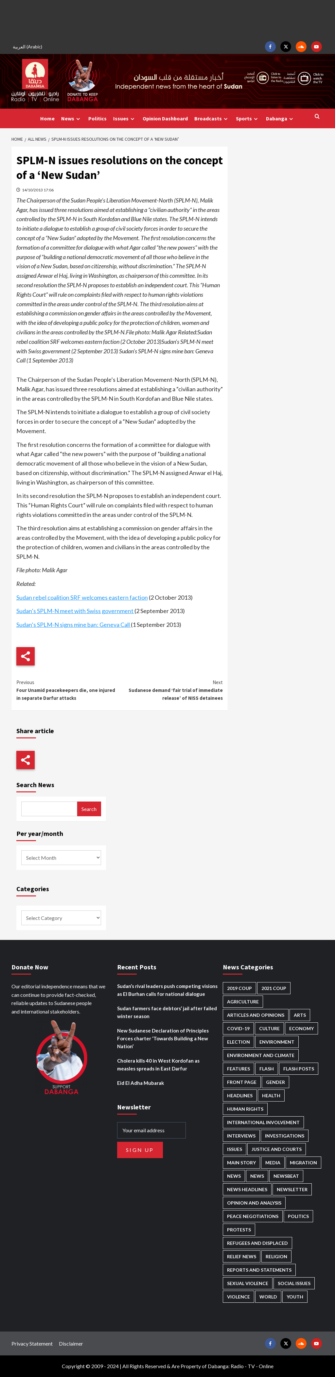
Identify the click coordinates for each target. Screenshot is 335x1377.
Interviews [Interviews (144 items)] (241, 1136)
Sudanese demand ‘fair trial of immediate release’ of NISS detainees (171, 690)
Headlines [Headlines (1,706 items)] (240, 1095)
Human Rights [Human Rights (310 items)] (245, 1109)
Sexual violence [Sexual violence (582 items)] (247, 1283)
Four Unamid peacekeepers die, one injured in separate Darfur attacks (68, 690)
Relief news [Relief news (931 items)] (241, 1256)
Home (47, 118)
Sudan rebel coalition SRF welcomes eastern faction (82, 597)
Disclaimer (71, 1343)
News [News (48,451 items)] (234, 1176)
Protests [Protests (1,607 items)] (239, 1229)
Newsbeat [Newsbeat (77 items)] (286, 1176)
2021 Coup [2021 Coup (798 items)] (273, 988)
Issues (124, 118)
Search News (35, 785)
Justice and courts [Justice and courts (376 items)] (277, 1149)
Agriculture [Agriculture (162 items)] (243, 1001)
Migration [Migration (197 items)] (303, 1162)
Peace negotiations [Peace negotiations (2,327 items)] (252, 1216)
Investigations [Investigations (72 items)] (284, 1136)
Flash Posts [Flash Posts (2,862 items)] (298, 1068)
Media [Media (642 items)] (272, 1162)
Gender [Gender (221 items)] (275, 1082)
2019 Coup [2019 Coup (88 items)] (239, 988)
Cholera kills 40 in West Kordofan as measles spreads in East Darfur (158, 1064)
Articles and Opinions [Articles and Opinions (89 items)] (255, 1015)
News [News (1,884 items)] (257, 1176)
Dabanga (280, 118)
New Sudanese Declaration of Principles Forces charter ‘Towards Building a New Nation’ (163, 1038)
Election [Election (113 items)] (238, 1042)
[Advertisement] (167, 19)
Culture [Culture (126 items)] (269, 1028)
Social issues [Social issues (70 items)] (294, 1283)
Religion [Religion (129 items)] (276, 1256)
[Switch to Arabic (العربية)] (28, 46)
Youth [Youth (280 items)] (295, 1296)
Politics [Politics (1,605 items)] (298, 1216)
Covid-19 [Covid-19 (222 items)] (238, 1028)
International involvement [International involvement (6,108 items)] (263, 1122)
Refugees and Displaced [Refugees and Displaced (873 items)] (257, 1243)
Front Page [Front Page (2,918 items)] (241, 1082)
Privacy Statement (32, 1343)
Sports (247, 118)
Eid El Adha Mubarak (140, 1083)
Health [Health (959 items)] (271, 1095)
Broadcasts (211, 118)
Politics (97, 118)
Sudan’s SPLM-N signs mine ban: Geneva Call (73, 624)
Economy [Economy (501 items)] (301, 1028)
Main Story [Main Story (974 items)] (241, 1162)
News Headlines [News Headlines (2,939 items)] (247, 1189)
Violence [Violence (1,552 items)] (238, 1296)
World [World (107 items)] (268, 1296)
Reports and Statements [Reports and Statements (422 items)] (259, 1270)
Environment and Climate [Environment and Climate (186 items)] (260, 1055)
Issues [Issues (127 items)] (234, 1149)
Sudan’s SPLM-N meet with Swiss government (75, 610)
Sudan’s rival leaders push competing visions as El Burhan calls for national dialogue (167, 990)
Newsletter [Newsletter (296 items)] (292, 1189)
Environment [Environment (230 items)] (276, 1042)
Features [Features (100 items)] (238, 1068)
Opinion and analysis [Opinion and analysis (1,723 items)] (254, 1203)
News (71, 118)
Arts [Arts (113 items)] (300, 1015)
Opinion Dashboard (165, 118)
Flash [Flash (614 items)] (266, 1068)
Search (89, 809)
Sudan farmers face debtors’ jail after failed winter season (167, 1012)
